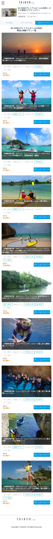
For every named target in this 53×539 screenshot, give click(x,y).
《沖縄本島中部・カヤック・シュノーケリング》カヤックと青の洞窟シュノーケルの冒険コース (26, 440)
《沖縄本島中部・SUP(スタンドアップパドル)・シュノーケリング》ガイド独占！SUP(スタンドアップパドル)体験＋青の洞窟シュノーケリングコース (26, 488)
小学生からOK (29, 67)
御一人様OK (7, 67)
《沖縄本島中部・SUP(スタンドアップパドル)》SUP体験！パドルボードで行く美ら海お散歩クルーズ (25, 107)
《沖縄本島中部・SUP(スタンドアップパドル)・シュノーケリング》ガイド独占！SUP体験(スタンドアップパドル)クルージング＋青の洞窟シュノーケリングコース (26, 250)
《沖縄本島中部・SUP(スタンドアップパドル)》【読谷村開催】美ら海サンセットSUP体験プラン (25, 59)
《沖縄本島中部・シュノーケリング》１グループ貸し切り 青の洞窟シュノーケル (26, 392)
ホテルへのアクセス (26, 22)
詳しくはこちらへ (42, 74)
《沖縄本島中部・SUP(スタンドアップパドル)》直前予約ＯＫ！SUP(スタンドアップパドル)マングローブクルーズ (25, 297)
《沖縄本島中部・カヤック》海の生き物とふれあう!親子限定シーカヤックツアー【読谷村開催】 (26, 202)
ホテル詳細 (9, 22)
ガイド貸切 (7, 70)
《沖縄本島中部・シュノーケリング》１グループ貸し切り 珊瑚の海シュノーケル (26, 345)
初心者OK (39, 67)
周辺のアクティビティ (44, 22)
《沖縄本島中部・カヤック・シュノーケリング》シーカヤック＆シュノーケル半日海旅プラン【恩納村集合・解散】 (26, 154)
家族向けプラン (17, 67)
